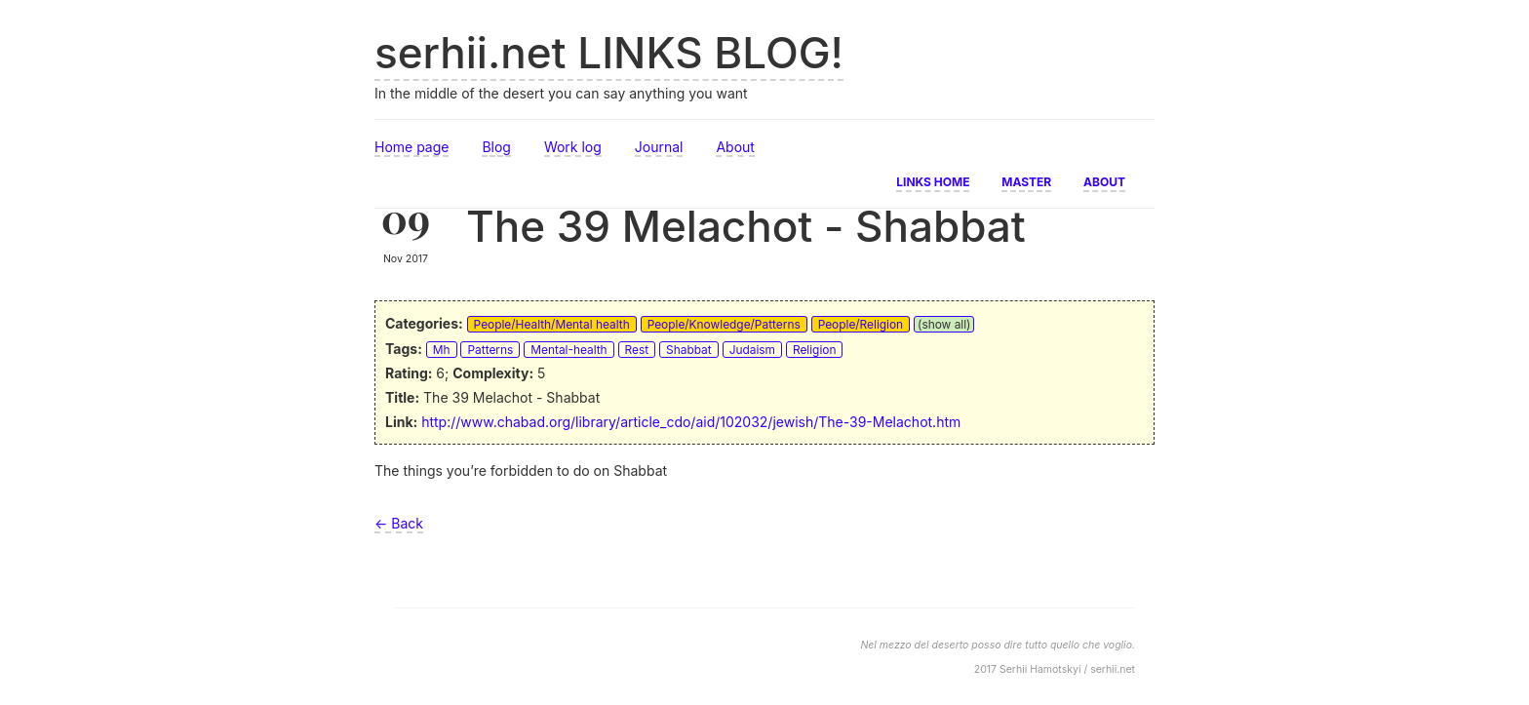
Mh (442, 349)
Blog (496, 146)
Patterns (490, 349)
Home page (411, 146)
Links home (932, 180)
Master (1026, 180)
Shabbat (689, 349)
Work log (573, 146)
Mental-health (568, 349)
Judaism (752, 349)
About (735, 146)
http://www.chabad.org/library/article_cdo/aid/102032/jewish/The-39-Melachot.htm (691, 421)
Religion (815, 349)
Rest (637, 349)
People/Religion (860, 324)
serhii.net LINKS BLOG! (608, 52)
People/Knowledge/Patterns (724, 324)
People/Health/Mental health (552, 324)
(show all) (944, 324)
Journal (659, 146)
